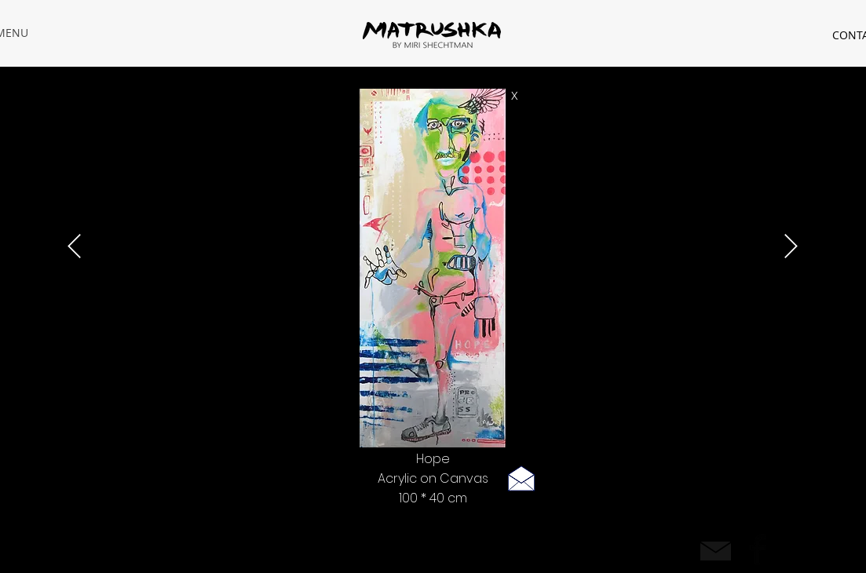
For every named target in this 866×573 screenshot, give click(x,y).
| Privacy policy (200, 548)
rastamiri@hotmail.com (108, 548)
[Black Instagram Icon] (792, 549)
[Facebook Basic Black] (757, 549)
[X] (515, 96)
